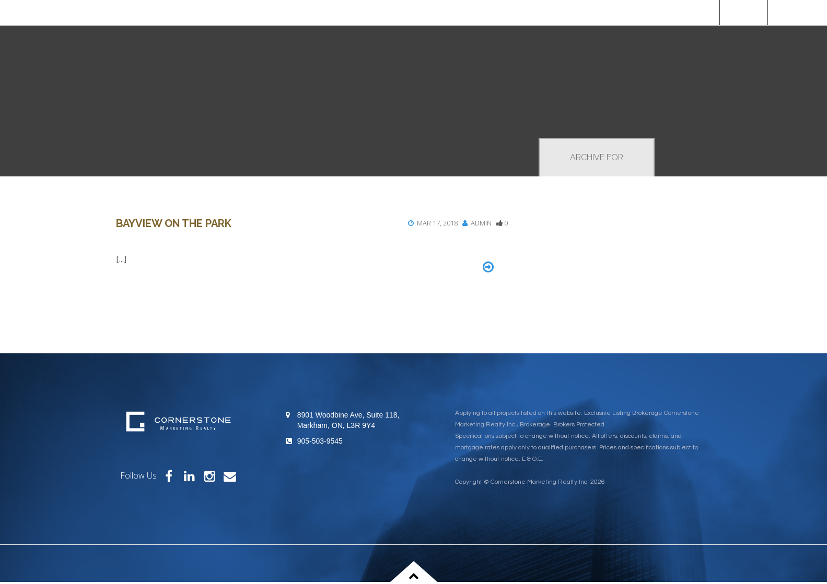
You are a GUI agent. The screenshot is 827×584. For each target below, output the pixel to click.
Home (743, 12)
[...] (121, 259)
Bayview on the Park (173, 223)
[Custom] (797, 12)
